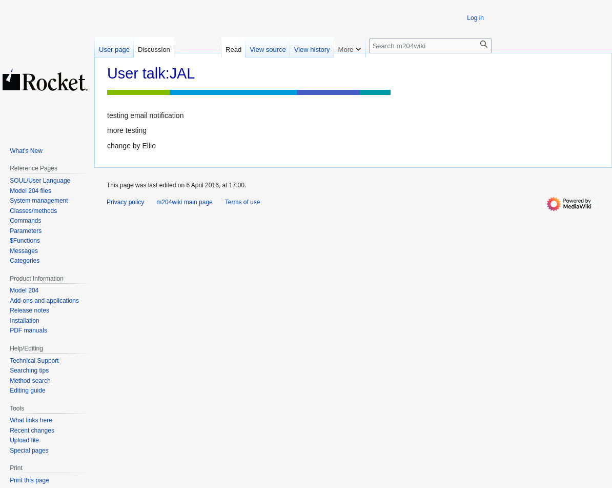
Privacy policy (125, 202)
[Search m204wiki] (430, 45)
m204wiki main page (184, 202)
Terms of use (242, 202)
